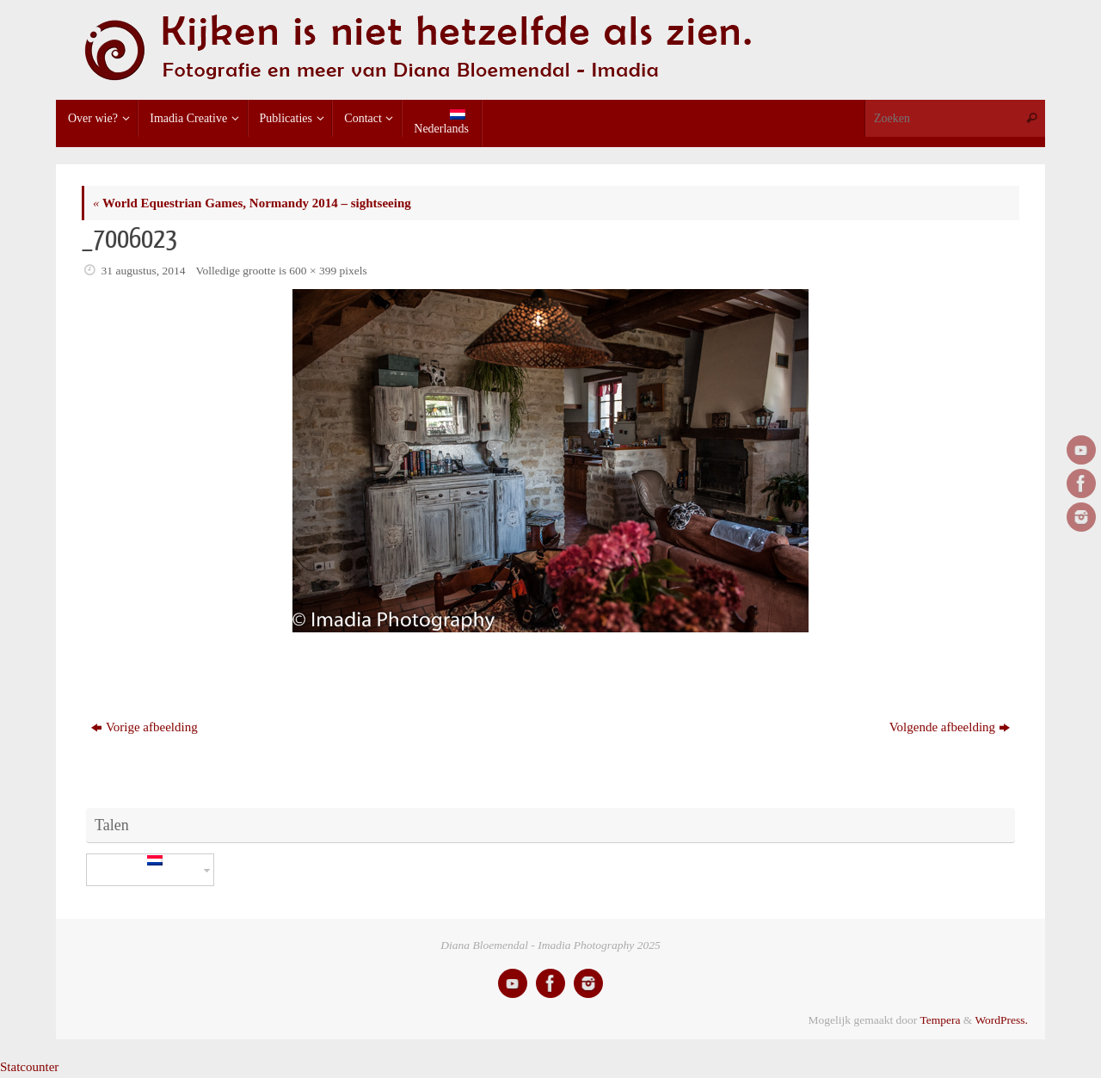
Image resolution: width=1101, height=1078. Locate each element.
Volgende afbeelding (949, 727)
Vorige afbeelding (144, 727)
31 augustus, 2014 (143, 270)
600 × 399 (312, 270)
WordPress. (1001, 1019)
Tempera (940, 1019)
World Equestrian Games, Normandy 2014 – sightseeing (252, 203)
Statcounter (29, 1067)
